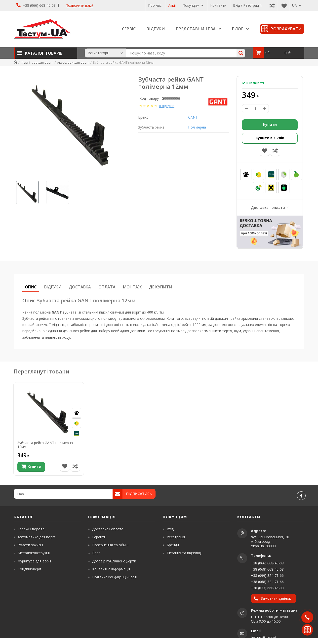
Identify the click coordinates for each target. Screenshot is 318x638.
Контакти (218, 5)
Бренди (173, 544)
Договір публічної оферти (114, 560)
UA (296, 5)
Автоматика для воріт (36, 536)
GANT (193, 117)
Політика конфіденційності (114, 576)
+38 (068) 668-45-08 (267, 569)
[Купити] (31, 467)
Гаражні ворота (31, 528)
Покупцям (193, 5)
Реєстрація (176, 536)
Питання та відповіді (184, 552)
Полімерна (197, 127)
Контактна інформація (111, 568)
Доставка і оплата (268, 207)
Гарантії (99, 536)
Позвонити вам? (79, 5)
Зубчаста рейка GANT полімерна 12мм (45, 445)
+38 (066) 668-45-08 (37, 5)
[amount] (255, 108)
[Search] (241, 53)
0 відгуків (166, 105)
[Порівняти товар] (75, 467)
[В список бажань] (65, 467)
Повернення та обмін (110, 544)
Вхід (170, 528)
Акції (172, 5)
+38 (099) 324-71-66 (267, 575)
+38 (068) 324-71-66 (267, 581)
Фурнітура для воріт (34, 560)
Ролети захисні (30, 544)
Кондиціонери (29, 568)
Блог (96, 552)
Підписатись (139, 493)
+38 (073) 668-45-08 (267, 587)
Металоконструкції (34, 552)
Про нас (154, 5)
